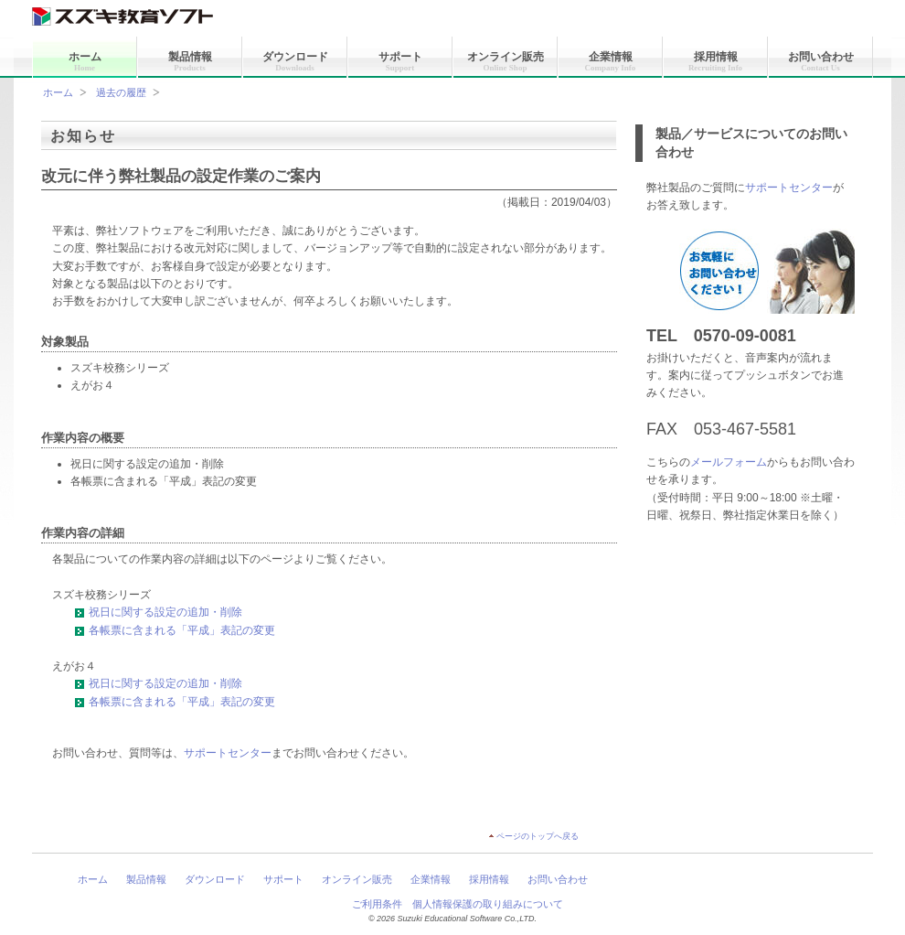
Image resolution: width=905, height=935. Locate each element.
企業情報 (610, 61)
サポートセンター (789, 187)
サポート (400, 61)
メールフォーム (728, 462)
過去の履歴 (121, 92)
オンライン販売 (505, 61)
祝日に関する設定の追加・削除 (158, 612)
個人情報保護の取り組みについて (487, 903)
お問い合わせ (821, 61)
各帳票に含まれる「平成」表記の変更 (174, 630)
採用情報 (715, 61)
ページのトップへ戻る (537, 836)
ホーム (85, 61)
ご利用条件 (377, 903)
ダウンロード (295, 61)
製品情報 (190, 61)
